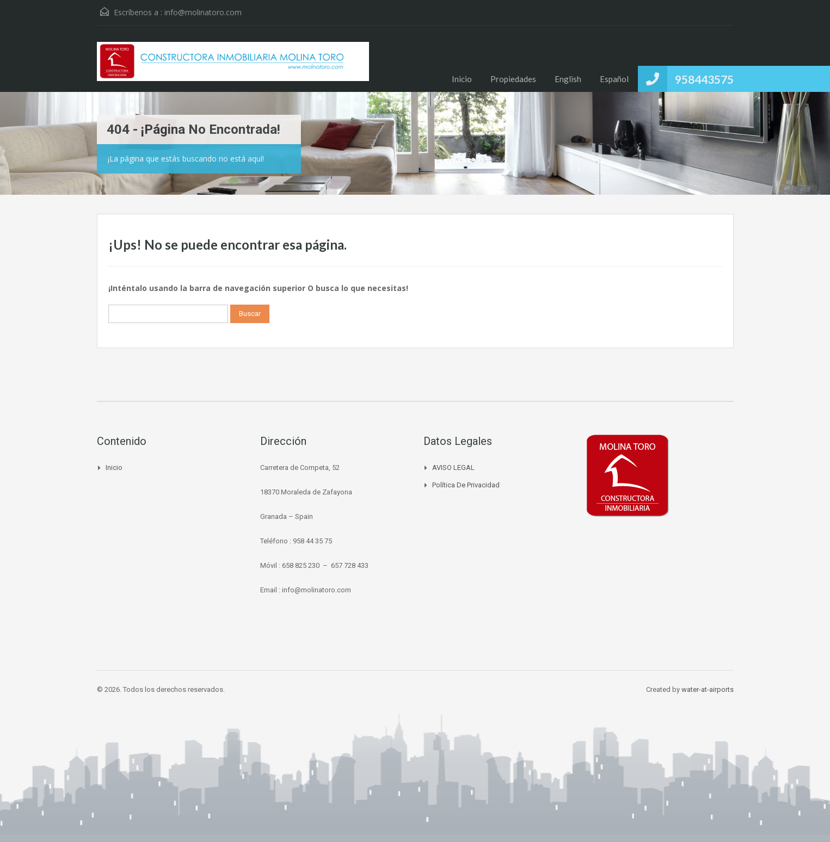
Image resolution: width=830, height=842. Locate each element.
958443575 (704, 79)
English (568, 79)
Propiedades (513, 79)
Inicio (462, 79)
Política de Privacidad (466, 485)
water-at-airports (707, 689)
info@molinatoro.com (203, 12)
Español (614, 79)
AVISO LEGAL (453, 467)
